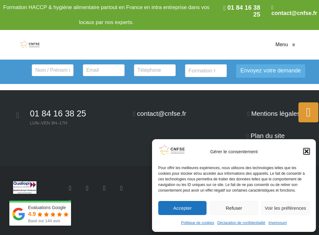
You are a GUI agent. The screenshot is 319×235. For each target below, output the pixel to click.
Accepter (182, 208)
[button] (306, 151)
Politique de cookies (197, 223)
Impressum (278, 223)
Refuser (234, 208)
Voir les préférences (285, 208)
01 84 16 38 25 (58, 113)
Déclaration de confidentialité (241, 223)
